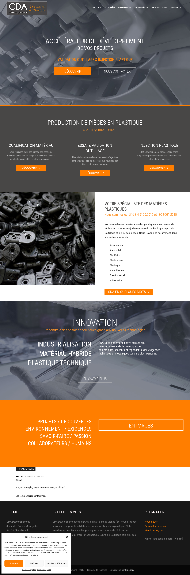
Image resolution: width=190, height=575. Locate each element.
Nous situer (151, 521)
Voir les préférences (57, 563)
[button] (66, 537)
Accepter (14, 563)
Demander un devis (155, 526)
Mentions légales (29, 570)
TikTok (19, 476)
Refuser (34, 563)
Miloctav (129, 570)
